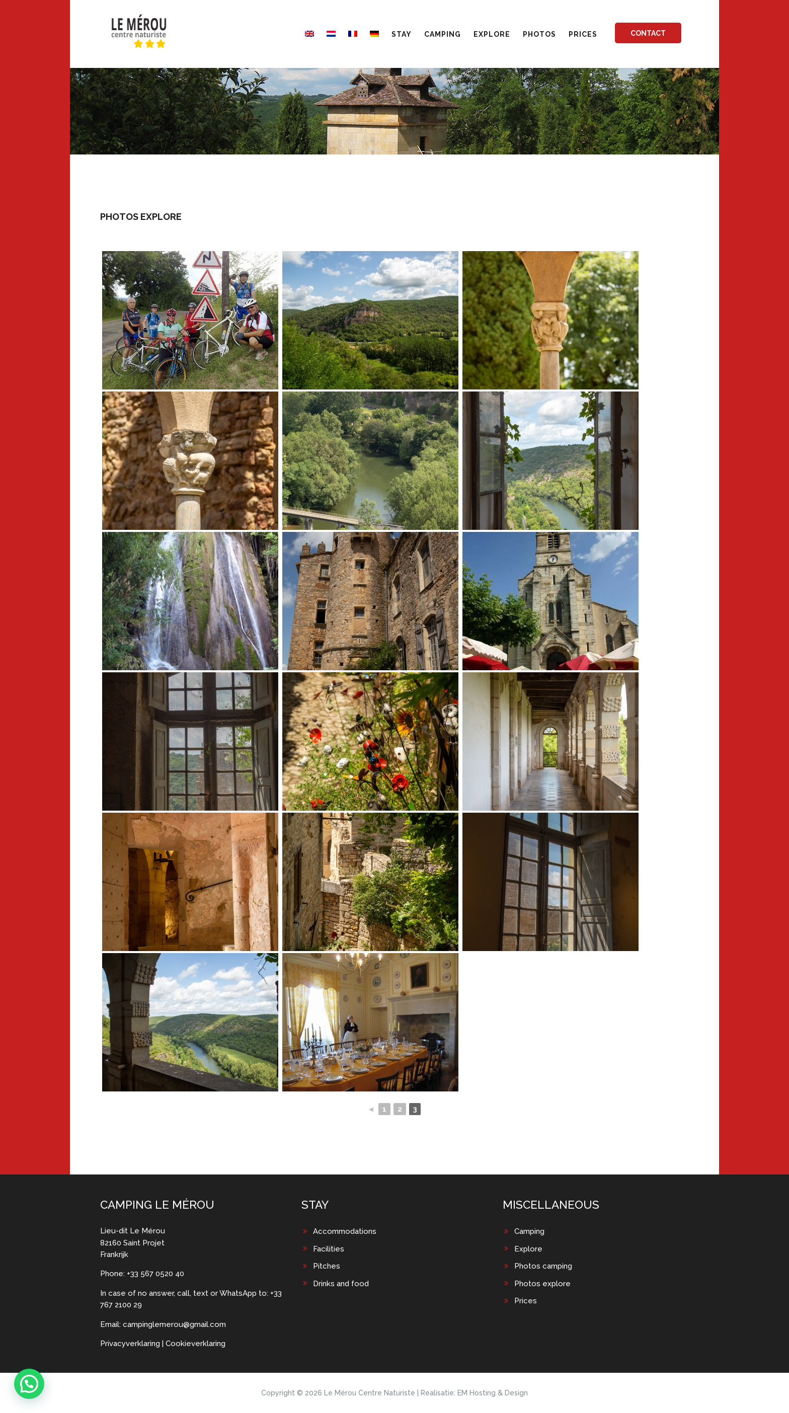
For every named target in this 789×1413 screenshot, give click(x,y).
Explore (528, 1248)
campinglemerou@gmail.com (174, 1324)
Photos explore (542, 1283)
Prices (525, 1300)
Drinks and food (341, 1283)
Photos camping (543, 1266)
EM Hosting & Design (492, 1393)
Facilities (328, 1248)
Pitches (326, 1266)
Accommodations (344, 1231)
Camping (529, 1231)
